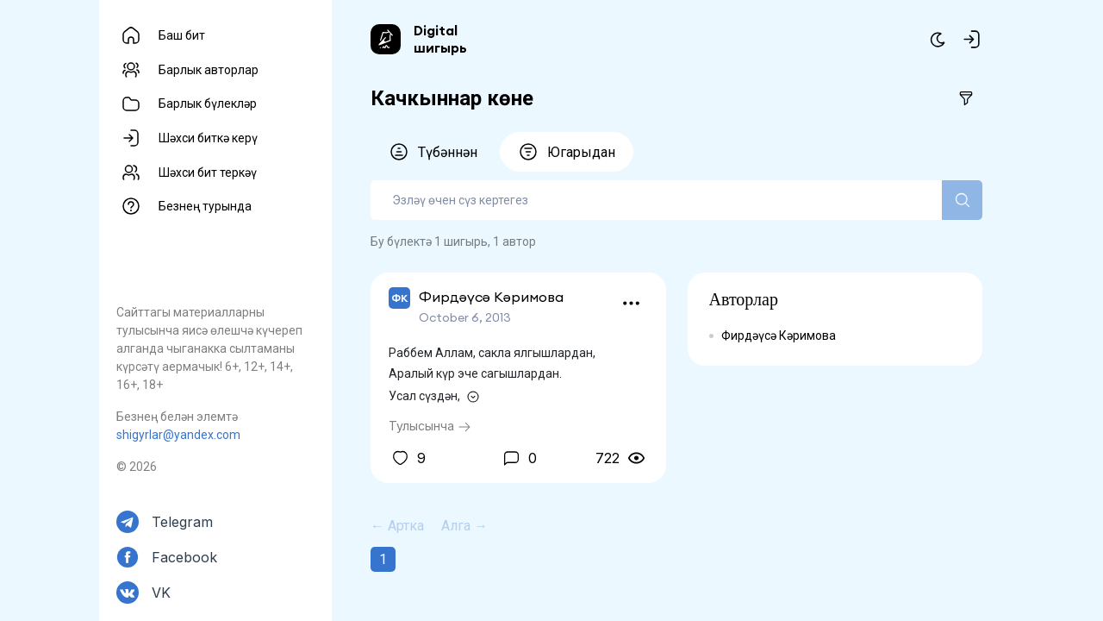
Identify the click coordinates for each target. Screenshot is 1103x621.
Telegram (182, 521)
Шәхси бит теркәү (208, 172)
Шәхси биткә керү (208, 138)
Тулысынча (430, 425)
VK (161, 592)
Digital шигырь (440, 39)
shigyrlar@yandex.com (178, 435)
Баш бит (182, 35)
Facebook (184, 557)
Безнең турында (205, 206)
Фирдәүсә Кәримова (778, 335)
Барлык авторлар (209, 70)
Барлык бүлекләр (208, 103)
